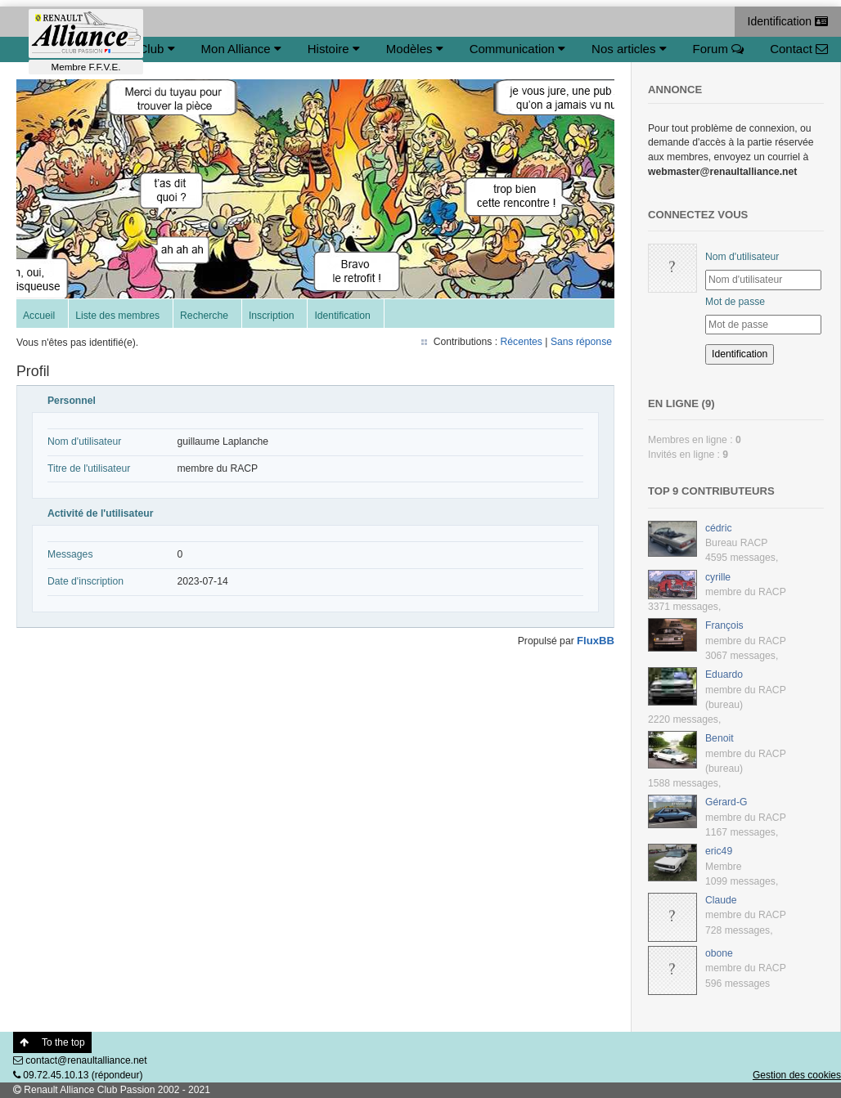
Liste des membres (117, 315)
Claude (721, 900)
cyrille (718, 577)
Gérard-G (726, 802)
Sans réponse (581, 341)
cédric (718, 528)
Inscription (271, 315)
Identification (788, 21)
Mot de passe (735, 301)
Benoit (719, 738)
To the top (52, 1042)
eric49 (718, 851)
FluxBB (595, 640)
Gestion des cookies (797, 1075)
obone (719, 953)
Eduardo (724, 674)
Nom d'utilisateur (742, 256)
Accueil (39, 315)
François (724, 625)
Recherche (204, 315)
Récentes (521, 341)
